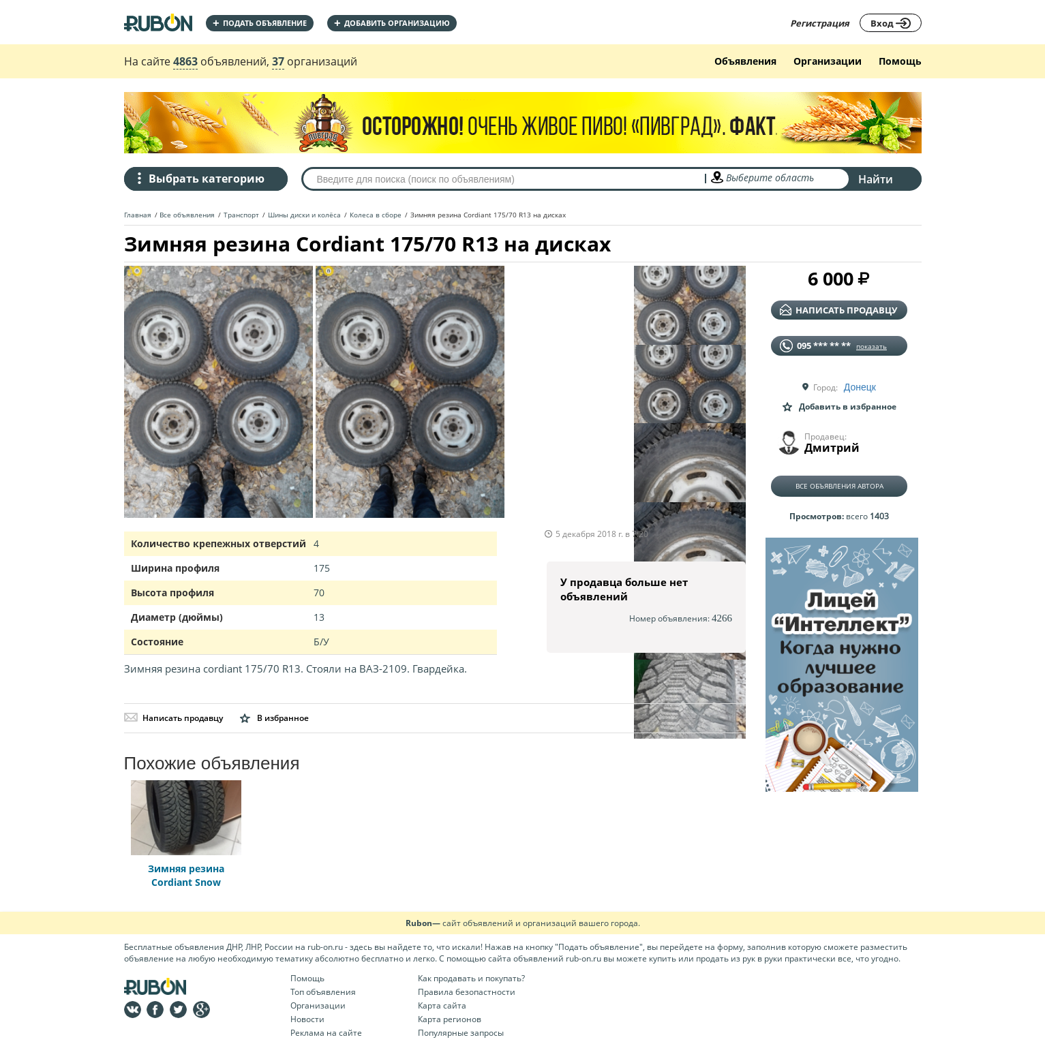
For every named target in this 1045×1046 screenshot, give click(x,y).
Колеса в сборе (376, 214)
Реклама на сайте (326, 1033)
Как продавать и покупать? (471, 978)
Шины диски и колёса (304, 214)
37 (278, 61)
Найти (875, 179)
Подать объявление (260, 23)
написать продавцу (838, 310)
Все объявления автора (839, 486)
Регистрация (819, 23)
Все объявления (187, 214)
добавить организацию (392, 23)
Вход (890, 23)
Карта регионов (449, 1019)
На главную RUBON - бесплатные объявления (158, 22)
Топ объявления (323, 992)
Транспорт (241, 214)
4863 (185, 61)
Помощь (900, 61)
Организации (827, 61)
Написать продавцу (173, 718)
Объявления (745, 61)
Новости (307, 1019)
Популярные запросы (461, 1033)
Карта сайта (442, 1005)
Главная (137, 214)
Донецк (860, 387)
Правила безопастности (466, 992)
